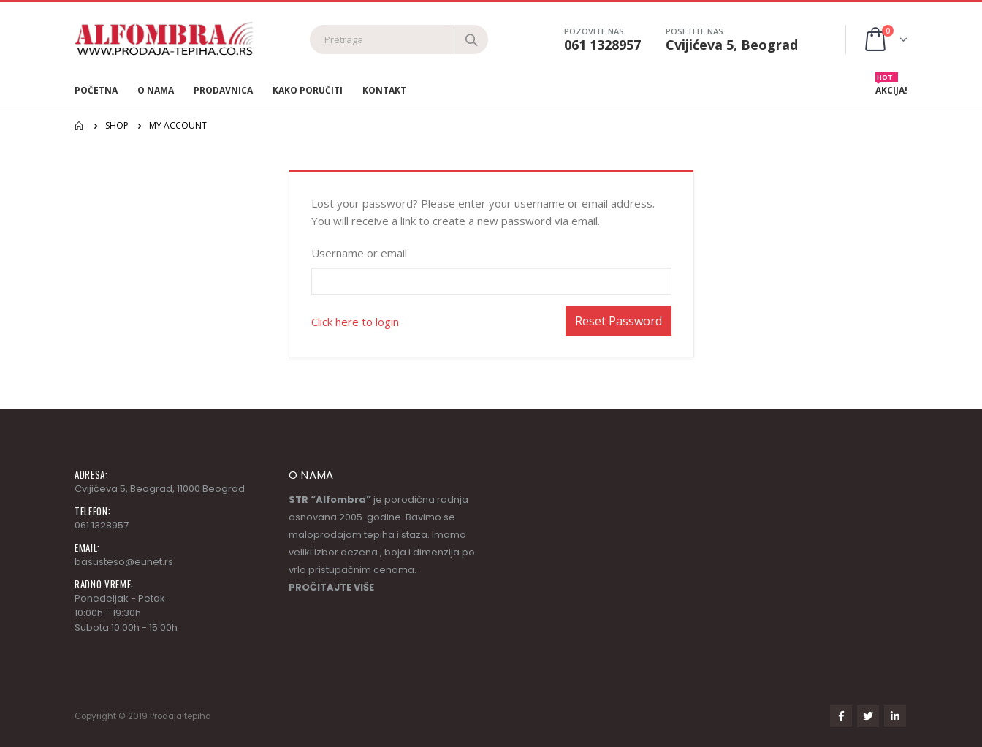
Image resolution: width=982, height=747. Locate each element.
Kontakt (384, 90)
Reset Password (618, 321)
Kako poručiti (308, 90)
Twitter (868, 716)
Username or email (359, 253)
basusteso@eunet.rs (124, 562)
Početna (96, 90)
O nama (155, 90)
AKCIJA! (891, 86)
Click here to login (355, 321)
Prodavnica (223, 90)
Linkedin (895, 716)
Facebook (841, 716)
